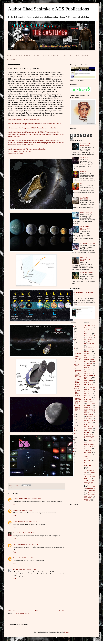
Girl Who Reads (17, 569)
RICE (90, 440)
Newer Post (11, 610)
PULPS (90, 428)
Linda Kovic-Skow (18, 544)
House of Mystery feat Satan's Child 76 (77, 392)
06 (75, 417)
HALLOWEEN (88, 380)
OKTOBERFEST (88, 409)
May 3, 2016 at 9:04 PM (31, 544)
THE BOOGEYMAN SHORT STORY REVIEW (77, 372)
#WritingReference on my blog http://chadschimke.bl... (77, 357)
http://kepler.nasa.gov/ (15, 153)
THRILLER (91, 490)
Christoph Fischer (18, 521)
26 (73, 462)
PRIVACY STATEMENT (50, 55)
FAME (93, 361)
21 (73, 448)
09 (75, 425)
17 (73, 437)
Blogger (66, 632)
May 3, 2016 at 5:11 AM (29, 533)
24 (73, 456)
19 (73, 442)
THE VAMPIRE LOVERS (87, 244)
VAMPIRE (91, 492)
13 (73, 331)
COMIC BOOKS (89, 351)
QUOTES (87, 430)
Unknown (15, 510)
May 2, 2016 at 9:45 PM (30, 521)
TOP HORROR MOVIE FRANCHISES (87, 144)
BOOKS (36, 55)
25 (73, 459)
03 (75, 348)
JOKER (82, 183)
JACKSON (87, 393)
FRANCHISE (88, 367)
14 (73, 334)
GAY (90, 369)
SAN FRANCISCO (89, 443)
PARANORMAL (89, 415)
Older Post (61, 610)
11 (73, 326)
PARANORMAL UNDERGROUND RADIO (77, 383)
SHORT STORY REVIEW (87, 458)
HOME (9, 55)
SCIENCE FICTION (87, 451)
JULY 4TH (88, 395)
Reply (14, 504)
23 (73, 454)
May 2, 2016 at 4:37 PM (25, 510)
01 (75, 342)
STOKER (92, 472)
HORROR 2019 (84, 171)
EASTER (87, 357)
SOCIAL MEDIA (88, 464)
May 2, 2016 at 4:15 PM (34, 498)
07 (75, 420)
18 (73, 440)
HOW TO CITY (76, 365)
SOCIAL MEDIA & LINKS (79, 55)
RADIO (87, 432)
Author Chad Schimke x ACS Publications (48, 8)
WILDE (87, 500)
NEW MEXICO (89, 401)
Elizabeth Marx (17, 533)
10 (75, 428)
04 (75, 351)
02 (75, 345)
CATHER (90, 337)
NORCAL (87, 407)
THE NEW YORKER (89, 481)
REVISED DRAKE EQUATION (77, 408)
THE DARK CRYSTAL (87, 273)
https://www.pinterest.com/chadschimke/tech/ (24, 119)
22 (73, 451)
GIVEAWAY (88, 373)
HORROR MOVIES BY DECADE (89, 389)
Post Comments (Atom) (22, 613)
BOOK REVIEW (89, 336)
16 (73, 340)
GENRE (86, 371)
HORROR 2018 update (86, 213)
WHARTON (87, 498)
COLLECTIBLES (89, 348)
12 (73, 329)
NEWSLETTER (12, 59)
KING (86, 397)
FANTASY (90, 363)
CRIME (86, 354)
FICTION (87, 365)
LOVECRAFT (88, 399)
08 (75, 422)
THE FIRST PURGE (86, 157)
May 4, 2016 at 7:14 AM (26, 558)
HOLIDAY (87, 382)
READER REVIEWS (89, 435)
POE (89, 422)
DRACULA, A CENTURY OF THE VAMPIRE (86, 259)
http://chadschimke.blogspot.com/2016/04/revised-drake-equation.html (32, 128)
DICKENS (87, 355)
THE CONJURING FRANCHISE (85, 198)
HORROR (88, 384)
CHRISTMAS (89, 340)
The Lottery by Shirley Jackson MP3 (77, 400)
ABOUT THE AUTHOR (22, 55)
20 (73, 445)
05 (75, 414)
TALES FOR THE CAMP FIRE (89, 476)
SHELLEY (87, 454)
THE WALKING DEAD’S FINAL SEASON (85, 228)
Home (36, 610)
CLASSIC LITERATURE (89, 343)
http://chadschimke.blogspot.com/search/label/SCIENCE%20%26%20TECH (34, 124)
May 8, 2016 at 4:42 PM (29, 569)
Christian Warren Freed (20, 498)
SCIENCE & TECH (18, 488)
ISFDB (64, 55)
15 (73, 337)
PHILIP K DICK (89, 420)
